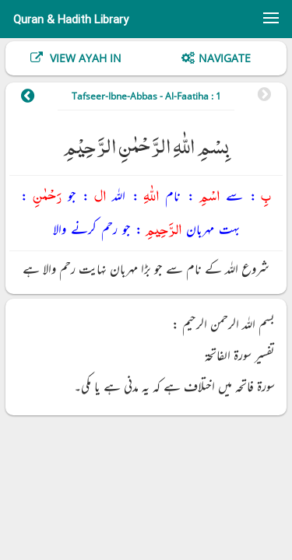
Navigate (225, 58)
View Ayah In (84, 58)
